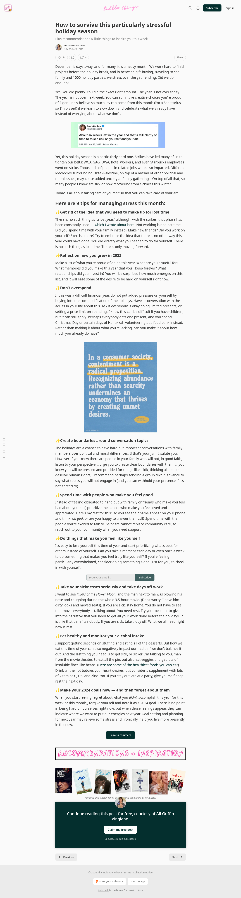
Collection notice (143, 872)
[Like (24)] (61, 57)
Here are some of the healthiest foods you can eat (138, 665)
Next (177, 857)
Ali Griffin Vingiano (75, 45)
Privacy (117, 872)
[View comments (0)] (72, 57)
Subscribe (212, 8)
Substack (103, 890)
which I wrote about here (115, 224)
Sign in (230, 8)
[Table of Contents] (3, 449)
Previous (66, 857)
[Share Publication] (198, 7)
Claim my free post (120, 829)
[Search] (190, 7)
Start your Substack (109, 881)
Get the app (138, 881)
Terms (127, 872)
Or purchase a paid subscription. (120, 838)
